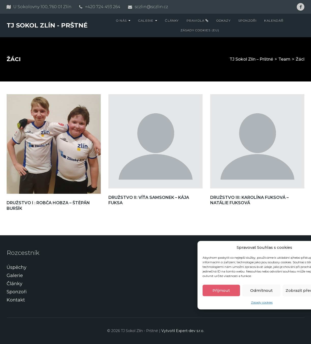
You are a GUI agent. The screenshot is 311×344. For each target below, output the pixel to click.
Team (284, 59)
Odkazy (223, 20)
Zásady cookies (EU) (199, 30)
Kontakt (16, 300)
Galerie (145, 20)
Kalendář (274, 20)
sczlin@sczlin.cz (151, 6)
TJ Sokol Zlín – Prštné (251, 59)
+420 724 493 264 (102, 6)
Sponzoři (247, 20)
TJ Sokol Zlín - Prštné (47, 25)
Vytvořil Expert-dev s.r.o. (182, 330)
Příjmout (221, 290)
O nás (121, 20)
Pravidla (198, 20)
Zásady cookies (262, 303)
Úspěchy (16, 267)
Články (172, 20)
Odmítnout (261, 290)
